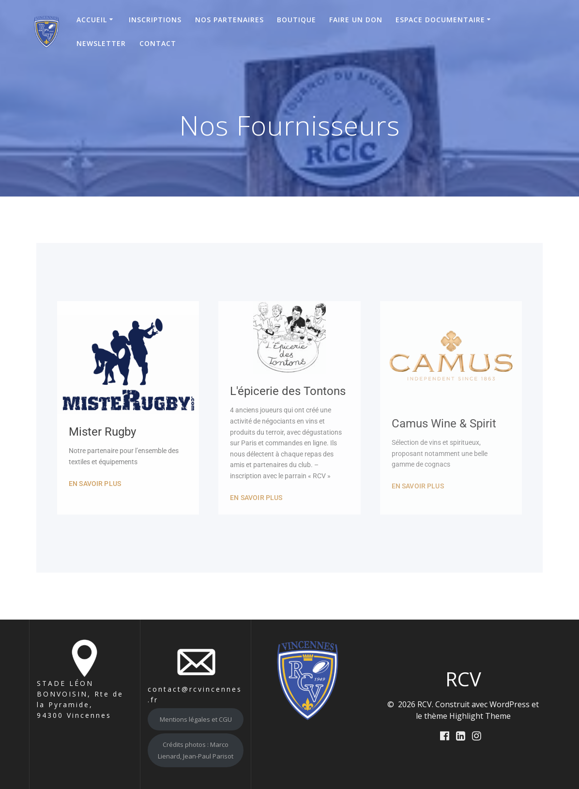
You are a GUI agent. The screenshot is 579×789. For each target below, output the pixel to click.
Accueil (91, 19)
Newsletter (101, 43)
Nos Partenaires (229, 19)
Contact (157, 43)
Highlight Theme (480, 716)
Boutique (296, 19)
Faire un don (355, 19)
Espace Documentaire (440, 19)
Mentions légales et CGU (196, 719)
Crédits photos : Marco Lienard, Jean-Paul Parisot (195, 750)
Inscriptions (155, 19)
